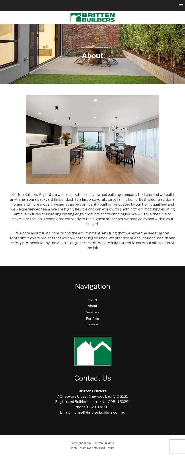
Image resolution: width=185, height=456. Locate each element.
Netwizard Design (103, 448)
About (92, 306)
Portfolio (92, 319)
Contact (92, 325)
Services (92, 312)
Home (92, 299)
